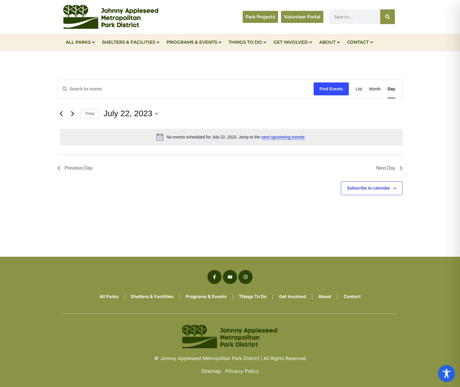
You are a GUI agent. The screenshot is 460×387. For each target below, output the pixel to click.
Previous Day (75, 167)
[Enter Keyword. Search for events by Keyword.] (186, 89)
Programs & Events (194, 42)
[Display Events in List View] (359, 89)
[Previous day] (61, 113)
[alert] (231, 137)
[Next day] (72, 113)
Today (89, 113)
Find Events (331, 89)
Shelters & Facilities (130, 42)
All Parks (80, 42)
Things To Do (247, 42)
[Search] (387, 16)
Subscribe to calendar (368, 188)
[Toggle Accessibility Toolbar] (446, 373)
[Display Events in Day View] (391, 89)
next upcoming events (283, 137)
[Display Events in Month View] (374, 89)
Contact (360, 42)
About (329, 42)
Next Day (389, 167)
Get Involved (292, 42)
